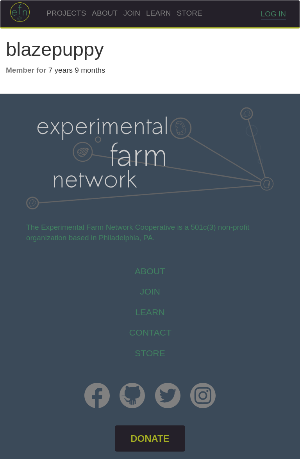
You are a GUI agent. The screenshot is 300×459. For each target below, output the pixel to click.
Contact (150, 332)
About (104, 13)
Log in (273, 14)
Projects (66, 13)
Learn (158, 13)
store (150, 353)
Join (131, 13)
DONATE (150, 438)
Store (189, 13)
